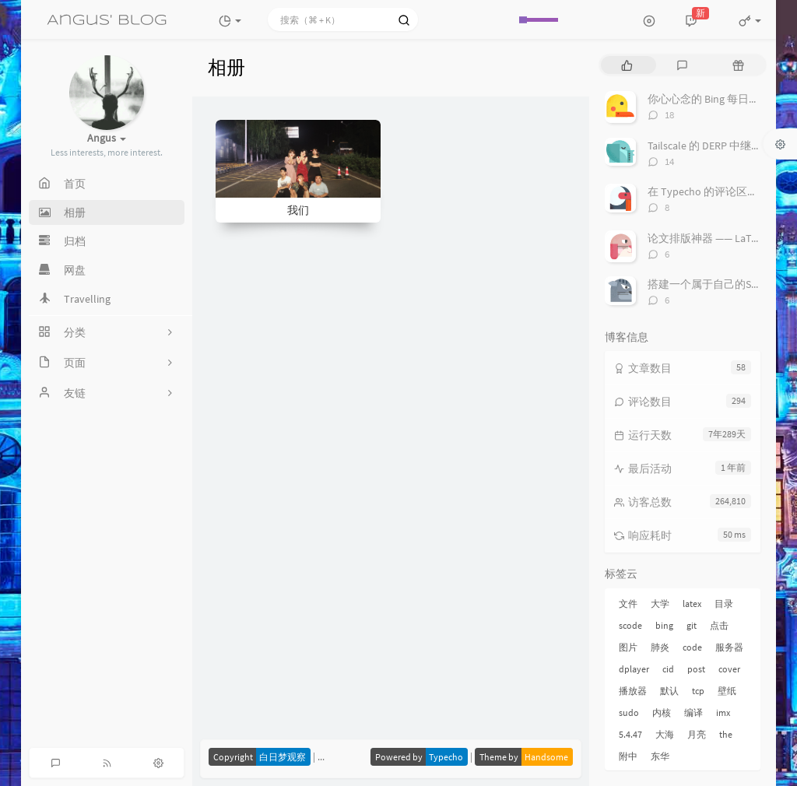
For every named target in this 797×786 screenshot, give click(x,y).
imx (723, 712)
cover (729, 669)
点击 (719, 625)
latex (692, 603)
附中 (628, 756)
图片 (628, 647)
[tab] (627, 64)
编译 (693, 712)
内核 (661, 712)
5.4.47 (630, 734)
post (696, 669)
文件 (628, 603)
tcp (698, 691)
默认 (669, 691)
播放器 (633, 691)
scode (630, 625)
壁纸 (727, 691)
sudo (629, 712)
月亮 (696, 734)
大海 (664, 734)
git (691, 625)
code (692, 647)
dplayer (634, 669)
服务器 (729, 647)
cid (668, 669)
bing (664, 625)
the (725, 734)
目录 (723, 603)
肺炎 (660, 647)
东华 (660, 756)
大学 (660, 603)
